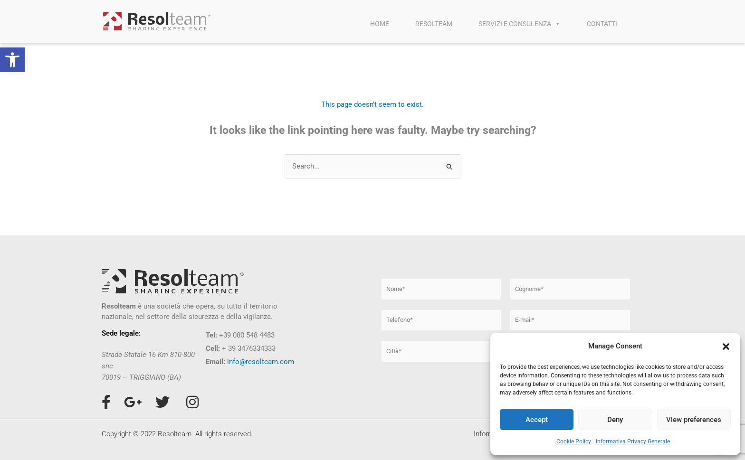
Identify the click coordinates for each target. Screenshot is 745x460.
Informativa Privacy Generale (633, 441)
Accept (536, 419)
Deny (615, 419)
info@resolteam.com (260, 361)
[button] (12, 59)
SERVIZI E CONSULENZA (519, 23)
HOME (379, 24)
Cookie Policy (573, 441)
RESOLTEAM (433, 24)
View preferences (693, 419)
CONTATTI (602, 24)
